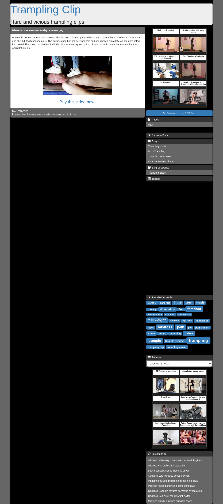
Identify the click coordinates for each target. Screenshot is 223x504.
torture (189, 333)
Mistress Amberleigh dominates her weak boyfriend (175, 460)
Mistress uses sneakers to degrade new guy (37, 30)
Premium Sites (158, 135)
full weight (157, 320)
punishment (202, 327)
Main (150, 124)
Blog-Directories (158, 167)
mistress (165, 327)
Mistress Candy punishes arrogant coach (170, 501)
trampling (198, 340)
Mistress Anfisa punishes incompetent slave (171, 485)
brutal (25, 114)
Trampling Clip (45, 9)
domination (167, 309)
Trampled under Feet (159, 156)
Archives (154, 357)
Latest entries (157, 453)
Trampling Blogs (157, 172)
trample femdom (174, 340)
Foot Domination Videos (161, 161)
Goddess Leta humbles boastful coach (169, 475)
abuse (152, 302)
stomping (175, 333)
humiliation (202, 320)
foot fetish (170, 314)
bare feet (67, 114)
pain (39, 114)
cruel (189, 302)
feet (181, 309)
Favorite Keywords (160, 297)
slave (151, 333)
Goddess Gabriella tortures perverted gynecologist (175, 491)
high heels (187, 320)
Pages (153, 119)
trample (154, 340)
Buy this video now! (78, 102)
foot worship (184, 314)
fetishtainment (155, 314)
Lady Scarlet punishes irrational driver (168, 470)
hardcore (174, 320)
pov (190, 327)
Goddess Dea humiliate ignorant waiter (169, 496)
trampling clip (49, 114)
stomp (58, 114)
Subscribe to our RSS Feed (179, 113)
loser (150, 327)
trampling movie (176, 347)
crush (74, 114)
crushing (152, 309)
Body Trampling (156, 151)
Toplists (154, 178)
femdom (32, 114)
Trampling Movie (157, 146)
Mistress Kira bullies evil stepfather (167, 465)
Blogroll (154, 141)
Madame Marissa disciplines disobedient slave (173, 480)
